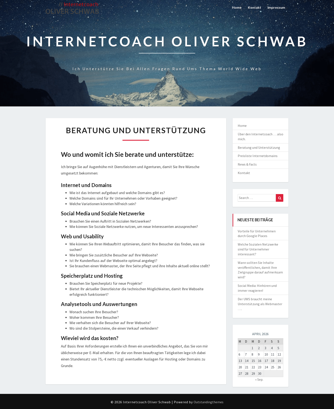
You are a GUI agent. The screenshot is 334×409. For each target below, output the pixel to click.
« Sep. (259, 379)
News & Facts (247, 164)
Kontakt (254, 7)
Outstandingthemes (208, 402)
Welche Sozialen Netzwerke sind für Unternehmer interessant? (258, 249)
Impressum (276, 7)
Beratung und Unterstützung (259, 147)
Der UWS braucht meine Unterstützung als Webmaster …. (260, 304)
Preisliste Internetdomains (258, 156)
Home (237, 7)
